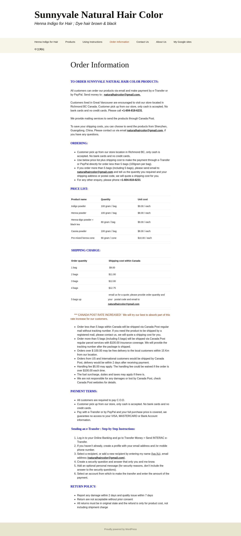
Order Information (119, 41)
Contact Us (142, 41)
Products (70, 41)
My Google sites (183, 41)
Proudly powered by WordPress (120, 529)
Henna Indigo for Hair (46, 41)
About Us (161, 41)
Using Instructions (92, 41)
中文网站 (39, 49)
